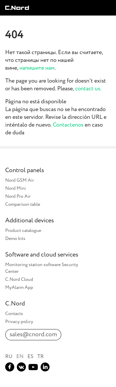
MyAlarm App (19, 287)
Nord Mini (15, 188)
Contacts (14, 313)
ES (30, 356)
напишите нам (37, 68)
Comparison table (22, 204)
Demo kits (15, 238)
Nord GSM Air (19, 180)
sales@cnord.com (33, 334)
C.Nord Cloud (19, 279)
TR (40, 356)
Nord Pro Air (18, 196)
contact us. (88, 89)
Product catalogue (23, 230)
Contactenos (68, 125)
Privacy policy (19, 321)
